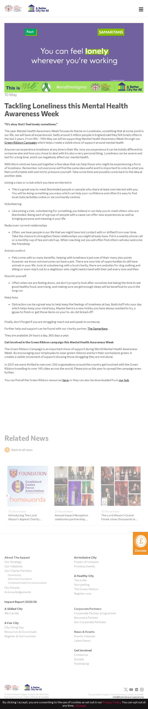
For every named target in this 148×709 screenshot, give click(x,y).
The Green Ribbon (86, 589)
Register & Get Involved (20, 636)
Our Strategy (13, 561)
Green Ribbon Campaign (20, 142)
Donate (79, 659)
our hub (124, 380)
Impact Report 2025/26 (20, 601)
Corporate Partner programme (95, 613)
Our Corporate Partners (90, 622)
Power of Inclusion (86, 561)
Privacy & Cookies (40, 697)
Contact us (81, 654)
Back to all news (22, 454)
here (65, 380)
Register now (82, 593)
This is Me (80, 580)
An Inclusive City (85, 557)
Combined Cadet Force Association (27, 582)
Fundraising (81, 663)
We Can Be (11, 613)
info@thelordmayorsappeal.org (128, 697)
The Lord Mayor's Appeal (23, 688)
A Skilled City (13, 608)
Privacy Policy (112, 702)
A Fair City (11, 623)
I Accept (80, 705)
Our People (12, 587)
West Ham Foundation (20, 578)
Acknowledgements (17, 592)
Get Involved (83, 650)
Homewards (14, 575)
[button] (6, 501)
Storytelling (81, 584)
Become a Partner (86, 617)
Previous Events (84, 566)
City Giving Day (14, 627)
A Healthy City (84, 575)
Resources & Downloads (20, 631)
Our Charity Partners (18, 570)
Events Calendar (85, 636)
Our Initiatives (13, 566)
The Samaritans (97, 328)
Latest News (82, 640)
